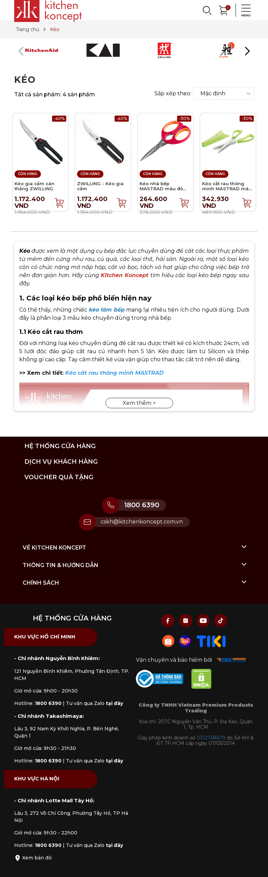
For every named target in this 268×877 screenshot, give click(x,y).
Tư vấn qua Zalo (94, 703)
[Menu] (244, 10)
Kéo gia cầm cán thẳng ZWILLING (34, 186)
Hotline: (38, 703)
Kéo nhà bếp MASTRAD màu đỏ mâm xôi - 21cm (161, 189)
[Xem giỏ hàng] (223, 9)
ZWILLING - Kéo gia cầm (100, 186)
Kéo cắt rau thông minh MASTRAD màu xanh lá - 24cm (227, 189)
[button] (247, 51)
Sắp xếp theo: (172, 94)
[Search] (207, 10)
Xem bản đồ (33, 858)
